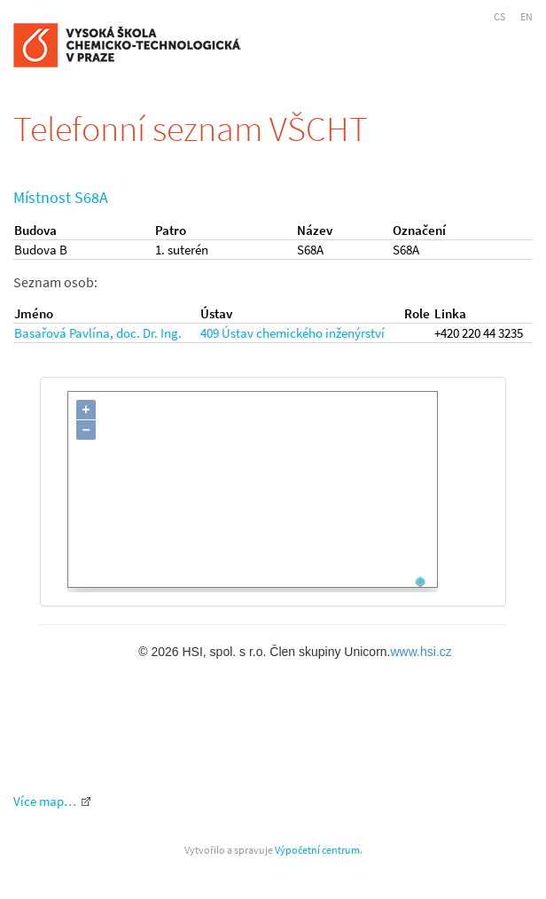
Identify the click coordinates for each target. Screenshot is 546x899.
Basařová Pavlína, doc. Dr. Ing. (98, 332)
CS (499, 16)
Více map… (44, 801)
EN (526, 16)
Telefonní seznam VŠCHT (190, 128)
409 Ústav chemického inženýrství (292, 332)
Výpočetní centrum (317, 849)
